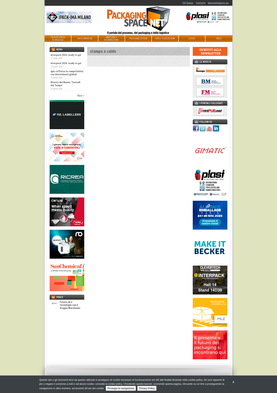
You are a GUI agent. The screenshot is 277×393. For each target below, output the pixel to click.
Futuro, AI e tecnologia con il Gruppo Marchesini (65, 305)
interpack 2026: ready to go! (66, 63)
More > (80, 95)
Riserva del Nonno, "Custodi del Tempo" (65, 84)
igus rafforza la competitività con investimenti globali (67, 73)
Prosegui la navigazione (121, 388)
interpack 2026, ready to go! (66, 54)
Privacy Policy (147, 388)
